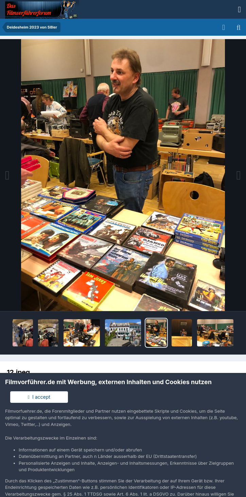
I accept (39, 397)
